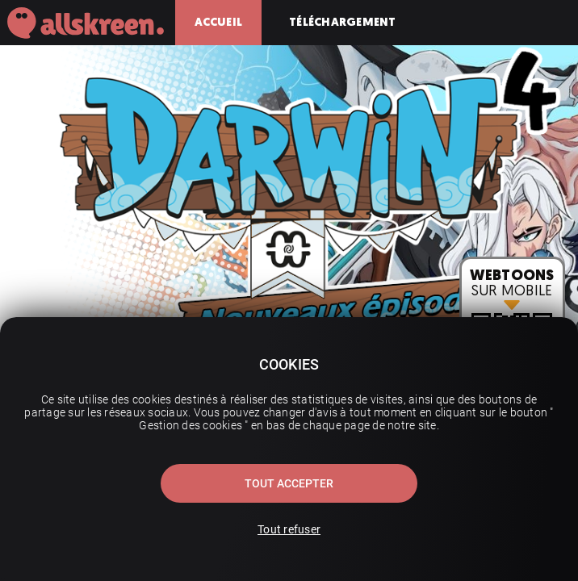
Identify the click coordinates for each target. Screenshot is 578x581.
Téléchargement (342, 22)
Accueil (218, 22)
